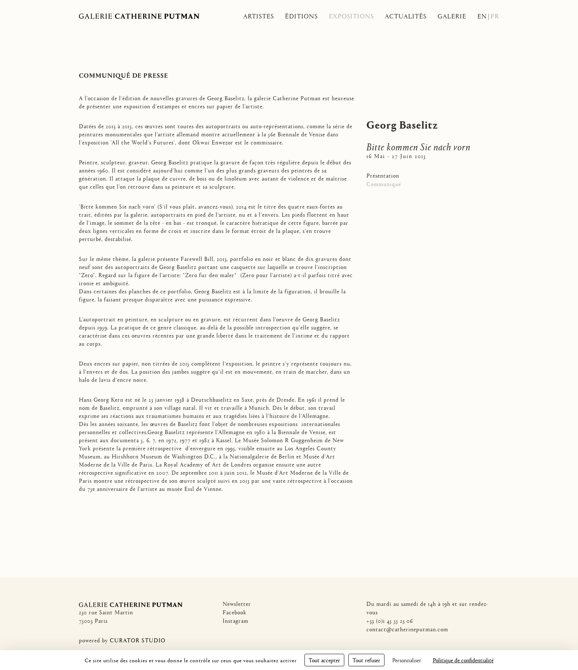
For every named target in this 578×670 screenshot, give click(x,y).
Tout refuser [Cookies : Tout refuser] (366, 660)
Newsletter (237, 603)
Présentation (382, 175)
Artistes (258, 16)
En (482, 16)
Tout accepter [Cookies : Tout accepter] (324, 660)
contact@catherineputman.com (407, 629)
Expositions (351, 16)
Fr (495, 16)
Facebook (235, 612)
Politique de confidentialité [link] (463, 660)
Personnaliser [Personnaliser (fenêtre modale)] (406, 660)
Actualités (405, 16)
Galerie (452, 16)
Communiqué (383, 183)
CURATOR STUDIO (138, 640)
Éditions (301, 16)
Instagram (235, 620)
